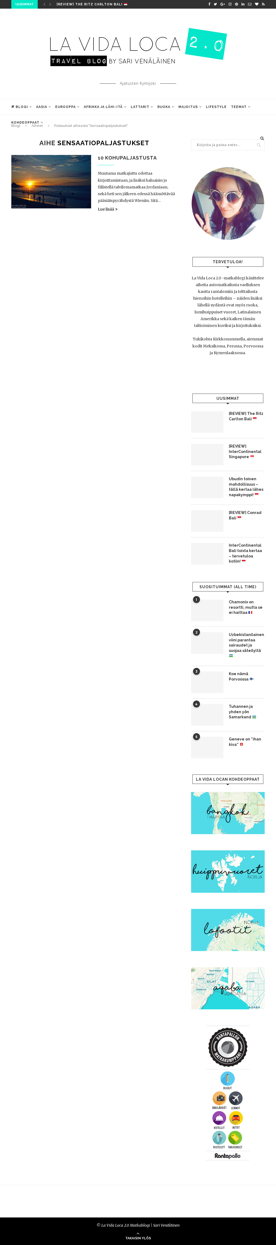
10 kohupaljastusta (127, 158)
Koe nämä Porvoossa (241, 676)
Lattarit (140, 107)
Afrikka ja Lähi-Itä (103, 107)
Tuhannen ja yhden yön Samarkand (242, 711)
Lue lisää (108, 209)
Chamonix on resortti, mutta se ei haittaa (246, 607)
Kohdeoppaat (25, 122)
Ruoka (163, 107)
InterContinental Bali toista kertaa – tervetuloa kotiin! (245, 553)
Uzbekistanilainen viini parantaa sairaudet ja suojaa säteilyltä (246, 645)
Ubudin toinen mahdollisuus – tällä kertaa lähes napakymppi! (246, 487)
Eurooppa (65, 107)
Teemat (239, 107)
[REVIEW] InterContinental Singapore (245, 451)
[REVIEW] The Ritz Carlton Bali (92, 4)
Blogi (19, 107)
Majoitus (188, 107)
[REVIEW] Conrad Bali (245, 515)
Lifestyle (216, 107)
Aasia (41, 107)
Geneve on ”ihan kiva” (245, 742)
